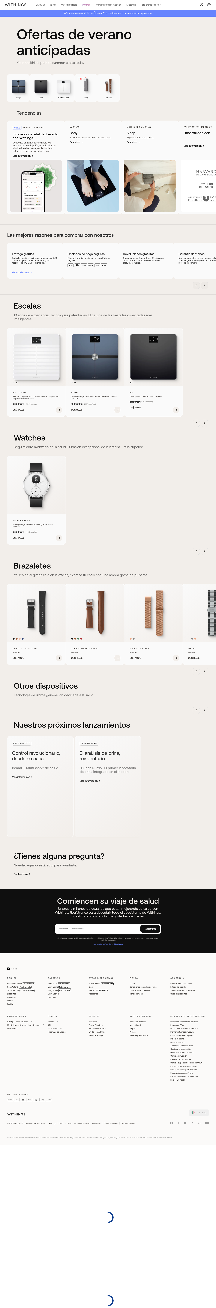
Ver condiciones (20, 272)
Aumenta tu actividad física (181, 1046)
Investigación (12, 1028)
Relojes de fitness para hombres (183, 1070)
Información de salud (97, 1028)
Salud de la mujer (96, 1035)
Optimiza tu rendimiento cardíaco (184, 1022)
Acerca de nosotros (138, 1022)
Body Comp (59, 987)
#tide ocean (53, 1028)
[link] (199, 1112)
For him (10, 1004)
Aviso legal (52, 1123)
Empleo (133, 1028)
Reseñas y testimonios (139, 1035)
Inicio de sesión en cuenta (181, 983)
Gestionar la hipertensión (180, 1049)
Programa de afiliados (57, 1032)
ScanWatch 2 (19, 987)
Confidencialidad (65, 1123)
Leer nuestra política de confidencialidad (108, 944)
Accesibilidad (135, 1025)
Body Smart (59, 990)
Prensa (132, 1032)
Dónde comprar (136, 994)
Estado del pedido (178, 987)
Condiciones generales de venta (143, 987)
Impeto (51, 1022)
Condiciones (96, 1123)
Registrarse (150, 928)
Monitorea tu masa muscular (182, 1032)
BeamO (98, 990)
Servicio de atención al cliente (182, 990)
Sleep (91, 987)
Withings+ (86, 5)
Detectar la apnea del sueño (182, 1052)
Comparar (11, 997)
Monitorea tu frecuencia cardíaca (184, 1028)
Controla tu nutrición (178, 1056)
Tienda (132, 983)
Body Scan (59, 983)
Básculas (40, 5)
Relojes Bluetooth (177, 1080)
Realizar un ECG (177, 1025)
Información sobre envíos (140, 990)
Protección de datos (81, 1123)
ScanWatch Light (20, 990)
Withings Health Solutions (17, 1022)
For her (10, 1001)
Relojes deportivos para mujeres (183, 1066)
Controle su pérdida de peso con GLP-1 (186, 1063)
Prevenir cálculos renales (180, 1059)
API (49, 1025)
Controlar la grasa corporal (181, 1035)
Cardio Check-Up (96, 1025)
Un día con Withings (97, 1032)
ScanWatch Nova (21, 983)
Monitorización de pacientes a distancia (23, 1025)
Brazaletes (11, 994)
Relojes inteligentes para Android (184, 1076)
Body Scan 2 (53, 994)
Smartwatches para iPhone (181, 1073)
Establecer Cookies (128, 1123)
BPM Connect (101, 983)
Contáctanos (22, 874)
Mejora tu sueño (177, 1039)
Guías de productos (178, 994)
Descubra (76, 142)
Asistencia (131, 5)
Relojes (53, 5)
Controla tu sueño (177, 1042)
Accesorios (93, 994)
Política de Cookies (111, 1123)
